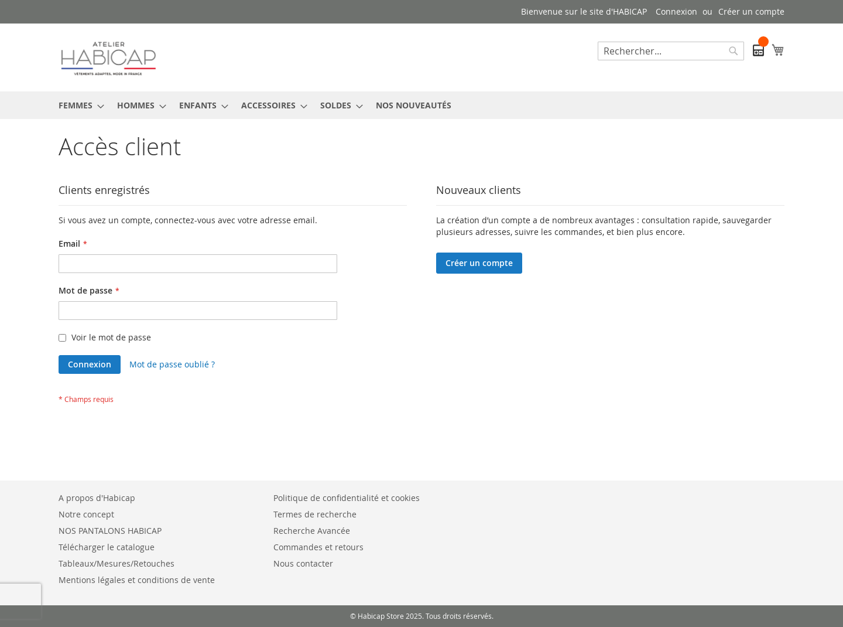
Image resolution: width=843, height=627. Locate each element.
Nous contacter (303, 563)
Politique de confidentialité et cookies (346, 497)
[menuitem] (78, 105)
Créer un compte (751, 11)
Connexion (676, 11)
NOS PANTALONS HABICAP (110, 530)
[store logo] (108, 57)
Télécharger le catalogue (107, 547)
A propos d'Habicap (97, 497)
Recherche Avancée (311, 530)
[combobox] (671, 51)
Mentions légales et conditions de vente (137, 579)
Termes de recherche (315, 514)
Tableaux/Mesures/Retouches (116, 563)
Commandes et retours (318, 547)
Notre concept (86, 514)
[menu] (421, 105)
